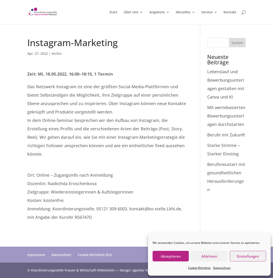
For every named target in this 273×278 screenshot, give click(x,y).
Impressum (36, 254)
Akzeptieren (171, 256)
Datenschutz (222, 268)
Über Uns (131, 12)
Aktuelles (183, 12)
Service (207, 12)
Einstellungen (248, 256)
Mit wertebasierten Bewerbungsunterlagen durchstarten (226, 116)
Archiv (56, 53)
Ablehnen (209, 256)
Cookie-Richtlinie (199, 268)
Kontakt (230, 12)
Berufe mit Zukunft (226, 135)
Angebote (157, 12)
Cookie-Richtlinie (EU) (95, 254)
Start (113, 12)
